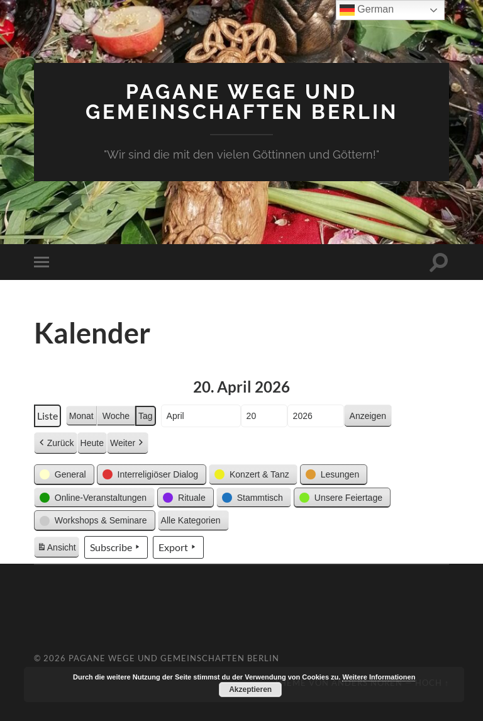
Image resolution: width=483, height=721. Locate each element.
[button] (64, 474)
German (367, 10)
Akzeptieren (250, 689)
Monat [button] (81, 416)
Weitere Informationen (378, 677)
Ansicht (57, 549)
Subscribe (116, 547)
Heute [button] (92, 443)
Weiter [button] (127, 443)
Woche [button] (116, 416)
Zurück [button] (55, 443)
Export (178, 547)
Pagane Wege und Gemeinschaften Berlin (242, 101)
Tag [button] (145, 416)
